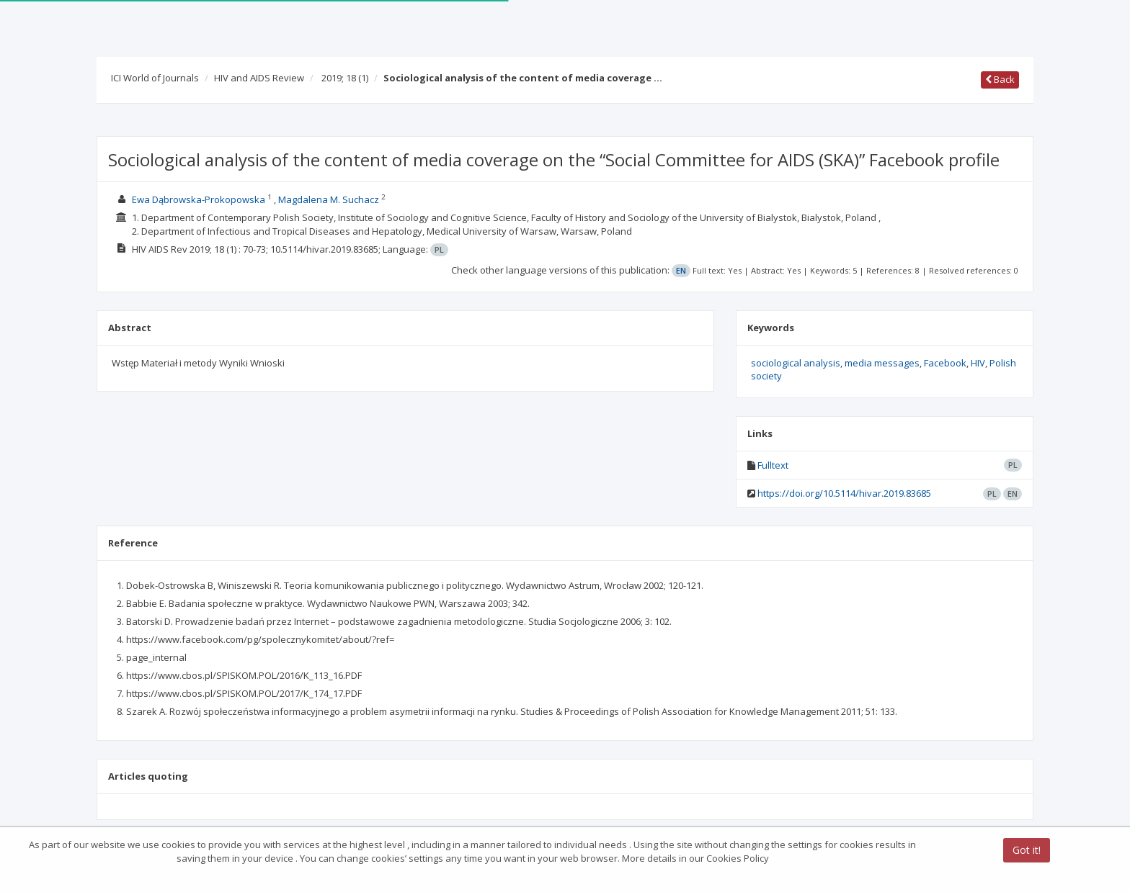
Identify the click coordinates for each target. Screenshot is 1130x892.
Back (1000, 79)
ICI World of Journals (155, 77)
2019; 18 (344, 77)
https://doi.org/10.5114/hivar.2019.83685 (844, 493)
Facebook (945, 362)
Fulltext (772, 465)
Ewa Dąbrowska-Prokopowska (198, 199)
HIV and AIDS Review (259, 77)
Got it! (1027, 850)
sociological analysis (795, 362)
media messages (882, 362)
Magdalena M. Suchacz (328, 199)
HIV (978, 362)
